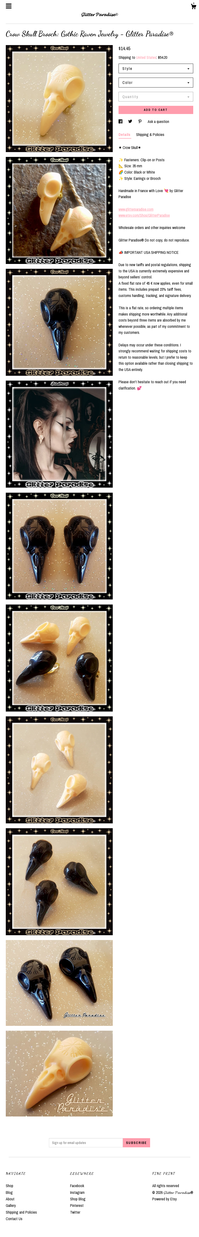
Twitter (75, 1212)
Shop (9, 1185)
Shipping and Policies (21, 1212)
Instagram (77, 1192)
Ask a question (158, 121)
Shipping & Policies (150, 134)
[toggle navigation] (9, 6)
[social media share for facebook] (121, 121)
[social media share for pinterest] (140, 121)
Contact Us (14, 1218)
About (10, 1199)
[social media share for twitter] (130, 121)
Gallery (11, 1205)
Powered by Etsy (164, 1199)
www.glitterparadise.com (136, 209)
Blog (9, 1192)
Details (125, 134)
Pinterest (77, 1205)
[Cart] (193, 7)
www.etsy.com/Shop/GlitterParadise (144, 215)
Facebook (77, 1185)
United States (146, 57)
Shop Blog (78, 1199)
